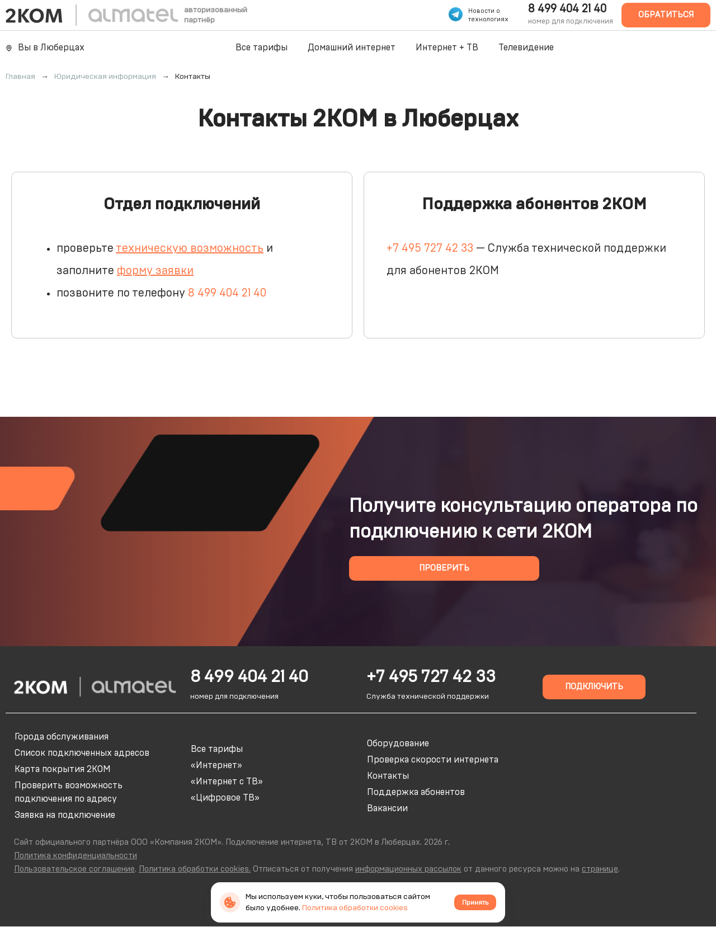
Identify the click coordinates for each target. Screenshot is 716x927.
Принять (475, 902)
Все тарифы (261, 47)
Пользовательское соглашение (74, 869)
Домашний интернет (351, 47)
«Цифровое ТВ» (225, 797)
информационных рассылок (408, 869)
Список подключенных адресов (82, 753)
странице (600, 869)
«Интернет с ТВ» (227, 781)
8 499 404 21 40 (567, 9)
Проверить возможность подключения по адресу (69, 792)
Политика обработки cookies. (195, 869)
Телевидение (526, 47)
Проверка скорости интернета (432, 759)
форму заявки (155, 270)
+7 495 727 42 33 (430, 248)
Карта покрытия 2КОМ (63, 769)
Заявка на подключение (65, 815)
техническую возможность (189, 248)
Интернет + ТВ (447, 47)
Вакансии (387, 808)
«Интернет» (216, 765)
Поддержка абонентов (416, 792)
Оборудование (398, 743)
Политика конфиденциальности (75, 855)
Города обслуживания (62, 736)
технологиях (488, 19)
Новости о (484, 11)
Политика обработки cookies (355, 908)
